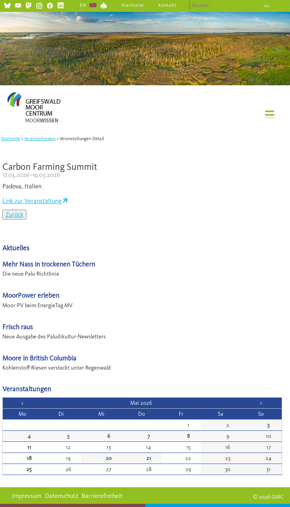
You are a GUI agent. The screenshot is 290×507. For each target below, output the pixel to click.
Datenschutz (61, 495)
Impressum (26, 495)
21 (148, 458)
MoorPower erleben (30, 295)
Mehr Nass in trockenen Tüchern (48, 264)
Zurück (14, 214)
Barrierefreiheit (102, 495)
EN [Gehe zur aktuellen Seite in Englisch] (83, 5)
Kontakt (167, 5)
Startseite (133, 5)
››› (266, 6)
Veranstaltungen (40, 138)
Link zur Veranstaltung (32, 201)
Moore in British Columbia (39, 358)
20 (109, 458)
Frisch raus (17, 327)
